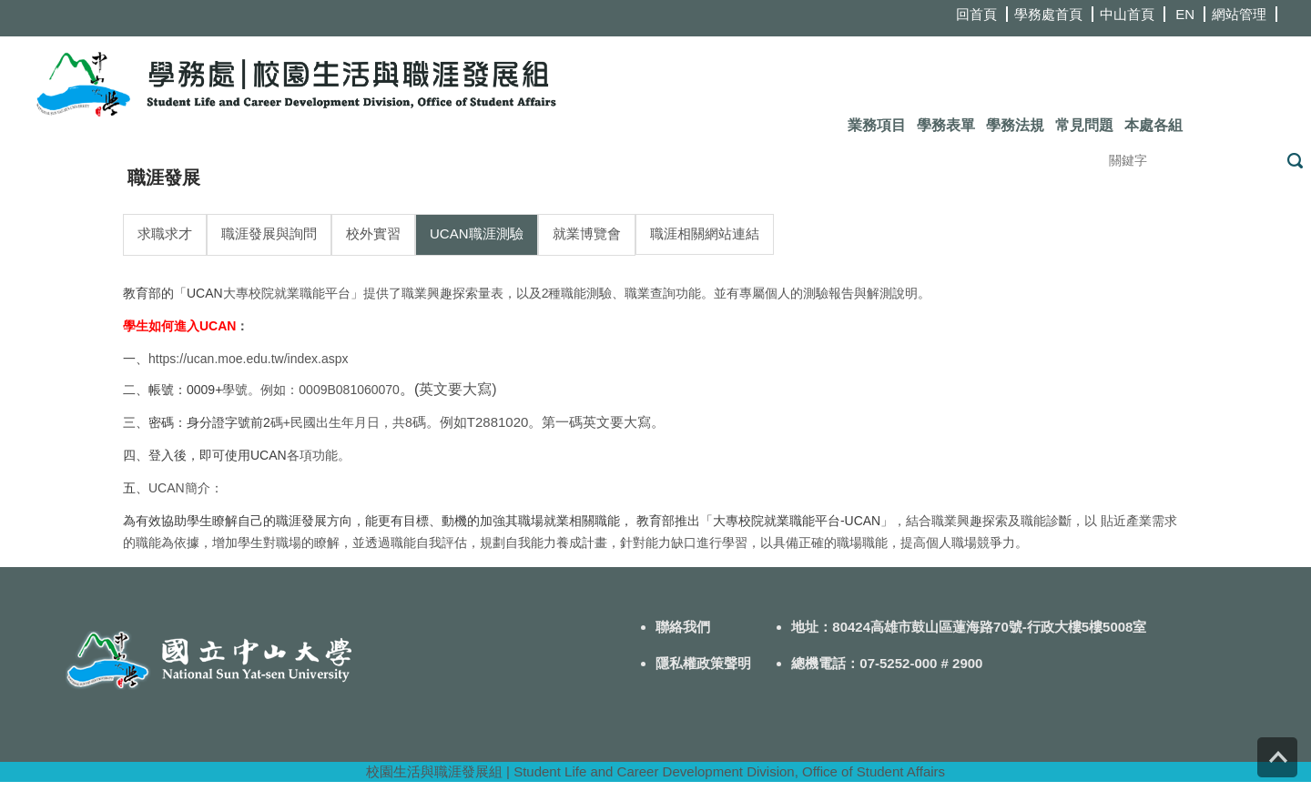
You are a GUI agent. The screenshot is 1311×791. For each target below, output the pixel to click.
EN (1184, 14)
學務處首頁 (1048, 14)
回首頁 (976, 14)
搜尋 (1294, 160)
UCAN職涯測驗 (476, 233)
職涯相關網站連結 (704, 233)
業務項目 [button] (877, 125)
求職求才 (164, 233)
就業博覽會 (587, 233)
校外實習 (373, 233)
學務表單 (946, 125)
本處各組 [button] (1153, 125)
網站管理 (1239, 14)
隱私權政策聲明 (703, 663)
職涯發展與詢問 (269, 233)
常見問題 (1084, 125)
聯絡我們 (683, 626)
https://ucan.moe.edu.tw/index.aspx (248, 358)
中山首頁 (1127, 14)
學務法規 (1015, 125)
